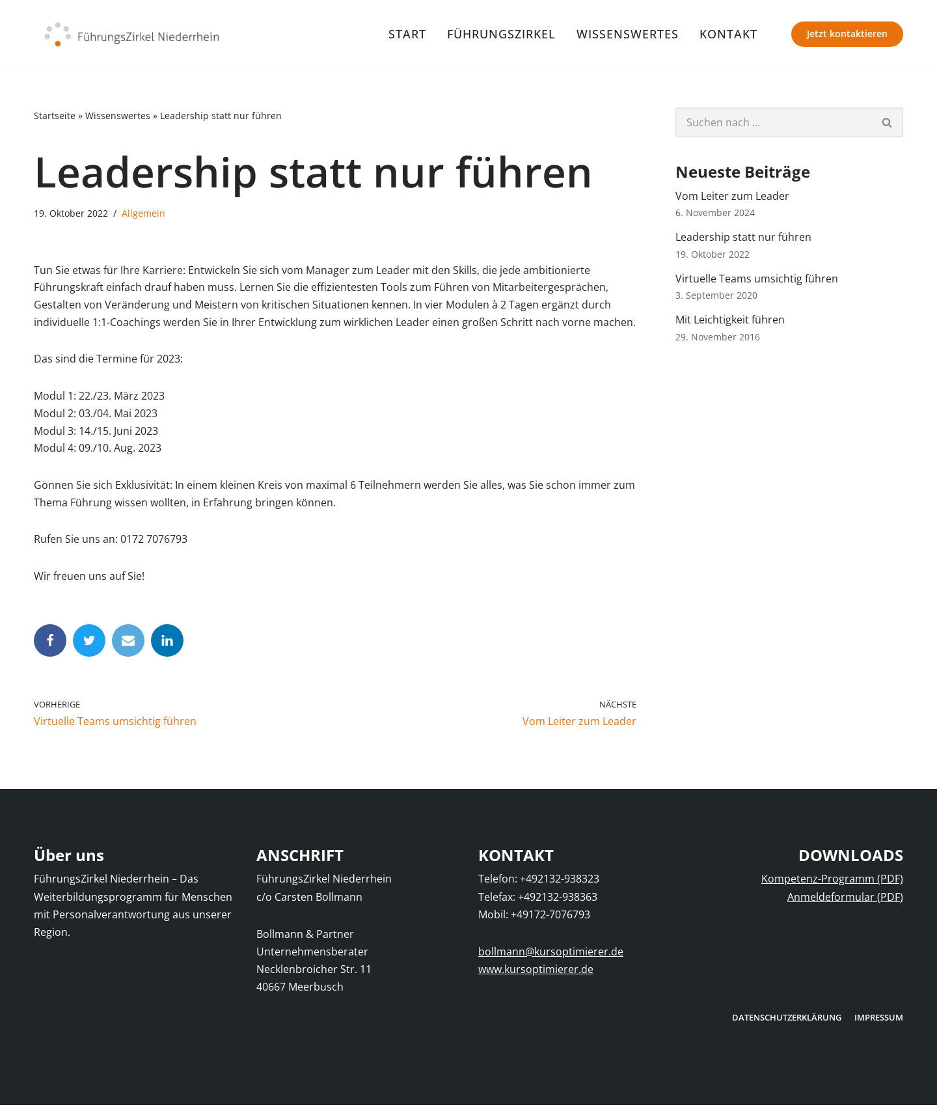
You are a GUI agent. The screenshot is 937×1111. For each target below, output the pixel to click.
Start (407, 34)
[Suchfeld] (773, 122)
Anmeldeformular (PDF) (845, 902)
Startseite (54, 116)
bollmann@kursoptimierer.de (550, 957)
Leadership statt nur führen (743, 238)
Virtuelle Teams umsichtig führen (756, 280)
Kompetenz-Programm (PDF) (832, 884)
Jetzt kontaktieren (847, 33)
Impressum (878, 1022)
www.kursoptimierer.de (535, 975)
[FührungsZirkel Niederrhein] (131, 34)
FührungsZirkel (501, 34)
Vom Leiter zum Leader (732, 196)
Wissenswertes (628, 34)
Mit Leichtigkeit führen (730, 321)
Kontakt (728, 34)
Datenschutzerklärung (786, 1022)
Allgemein (143, 214)
